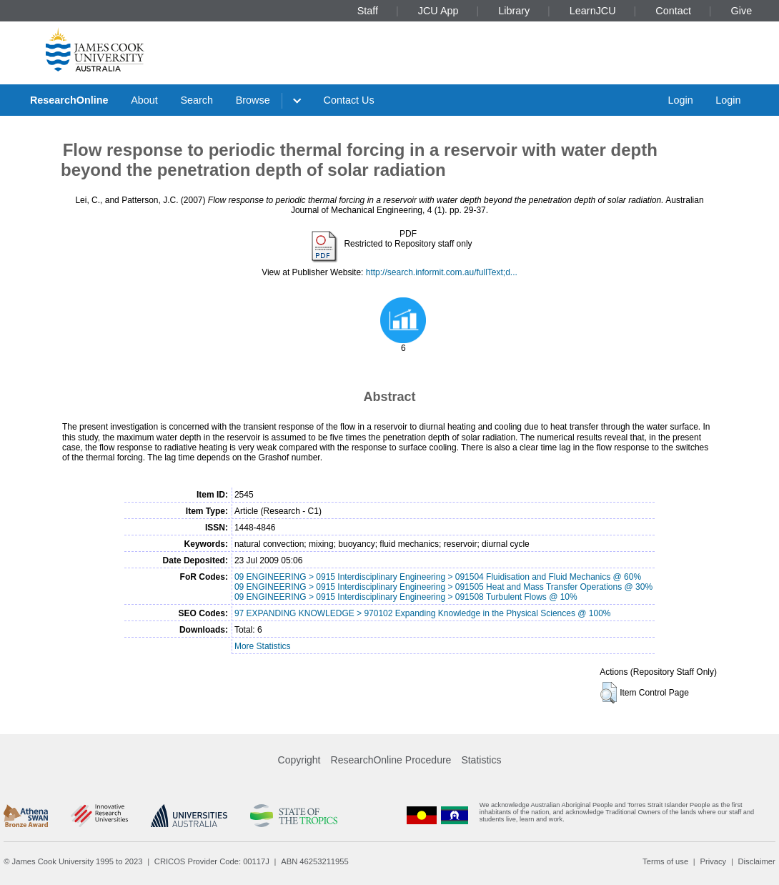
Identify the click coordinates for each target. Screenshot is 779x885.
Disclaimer (756, 861)
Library (514, 10)
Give (742, 10)
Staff (367, 10)
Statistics (481, 760)
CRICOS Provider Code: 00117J (211, 861)
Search (196, 100)
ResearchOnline (69, 100)
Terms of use (665, 861)
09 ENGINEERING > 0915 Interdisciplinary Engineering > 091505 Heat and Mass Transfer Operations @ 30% (443, 587)
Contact (673, 10)
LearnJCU (593, 10)
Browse (253, 100)
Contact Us (349, 100)
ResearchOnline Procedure (391, 760)
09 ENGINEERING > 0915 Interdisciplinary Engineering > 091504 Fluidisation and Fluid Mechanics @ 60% (437, 577)
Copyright (299, 760)
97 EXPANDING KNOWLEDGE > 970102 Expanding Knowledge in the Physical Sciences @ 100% (422, 613)
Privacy (713, 861)
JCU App (438, 10)
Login (680, 100)
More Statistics (262, 646)
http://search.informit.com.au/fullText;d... (441, 272)
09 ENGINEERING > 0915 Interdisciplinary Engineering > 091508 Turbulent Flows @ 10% (405, 597)
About (144, 100)
